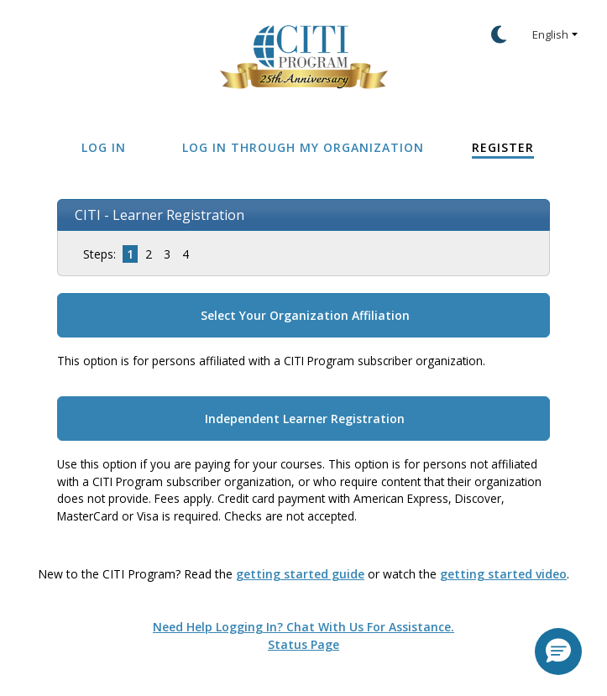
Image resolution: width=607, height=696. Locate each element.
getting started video (503, 574)
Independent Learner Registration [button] (305, 418)
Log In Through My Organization (303, 147)
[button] (558, 651)
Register (503, 147)
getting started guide (300, 574)
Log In (103, 147)
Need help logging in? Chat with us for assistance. (303, 627)
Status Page (303, 644)
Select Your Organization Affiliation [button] (305, 315)
